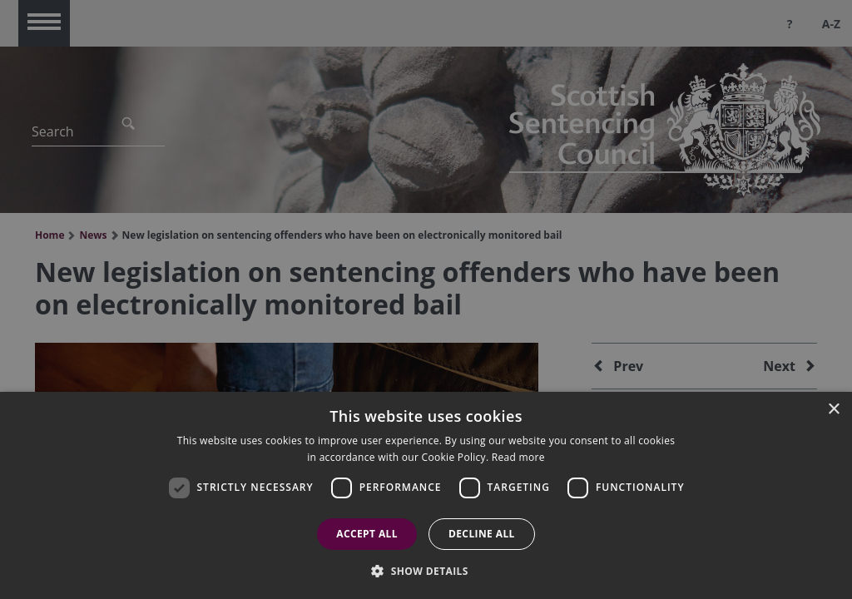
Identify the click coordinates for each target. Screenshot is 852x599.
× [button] (833, 409)
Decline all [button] (481, 534)
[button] (426, 570)
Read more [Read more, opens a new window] (518, 457)
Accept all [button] (367, 534)
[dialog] (426, 495)
